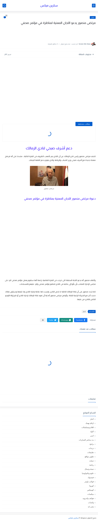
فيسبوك (91, 477)
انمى (92, 436)
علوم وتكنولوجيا (88, 473)
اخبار (92, 17)
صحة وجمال (89, 469)
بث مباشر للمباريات (86, 440)
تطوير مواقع (89, 457)
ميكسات (90, 494)
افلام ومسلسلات (88, 427)
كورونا (91, 486)
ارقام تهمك (89, 423)
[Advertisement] (72, 32)
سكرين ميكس (49, 5)
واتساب (91, 502)
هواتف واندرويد (88, 498)
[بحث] (4, 5)
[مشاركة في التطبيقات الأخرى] (43, 320)
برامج (92, 444)
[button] (80, 320)
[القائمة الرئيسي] (93, 5)
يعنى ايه (91, 507)
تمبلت (91, 461)
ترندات (91, 448)
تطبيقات (90, 452)
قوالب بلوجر (89, 482)
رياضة (91, 465)
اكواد (92, 431)
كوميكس (90, 490)
